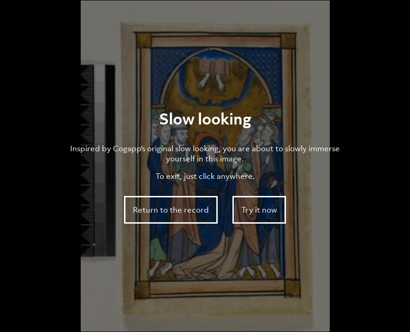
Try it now (259, 210)
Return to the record (171, 210)
